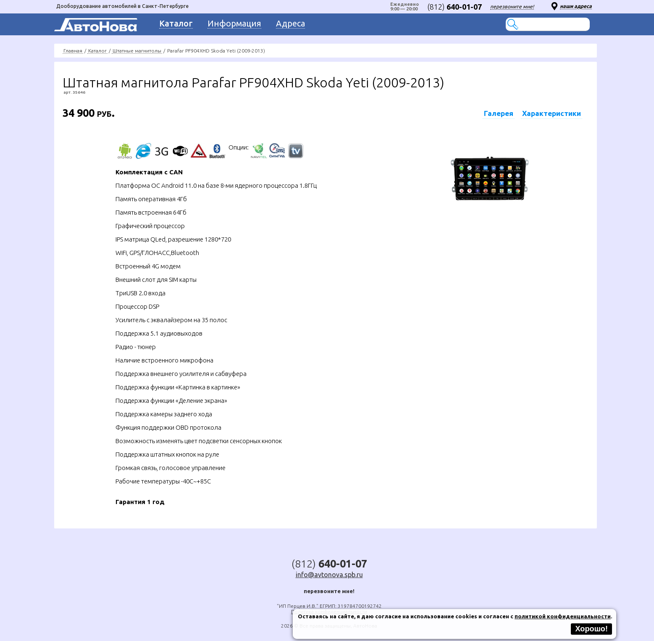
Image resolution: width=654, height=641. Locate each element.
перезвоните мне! (512, 6)
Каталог (97, 50)
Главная (72, 50)
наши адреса (576, 6)
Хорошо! (591, 629)
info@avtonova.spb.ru (329, 574)
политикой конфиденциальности (563, 616)
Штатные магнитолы (137, 50)
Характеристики (551, 113)
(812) (454, 7)
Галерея (498, 113)
